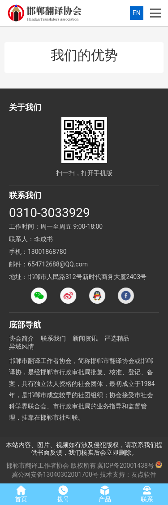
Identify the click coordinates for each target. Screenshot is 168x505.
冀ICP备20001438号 (125, 465)
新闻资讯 (85, 338)
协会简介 (21, 338)
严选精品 (116, 338)
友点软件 (143, 474)
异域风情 (21, 346)
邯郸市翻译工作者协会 (37, 465)
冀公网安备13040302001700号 (55, 474)
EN (137, 13)
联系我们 (53, 338)
